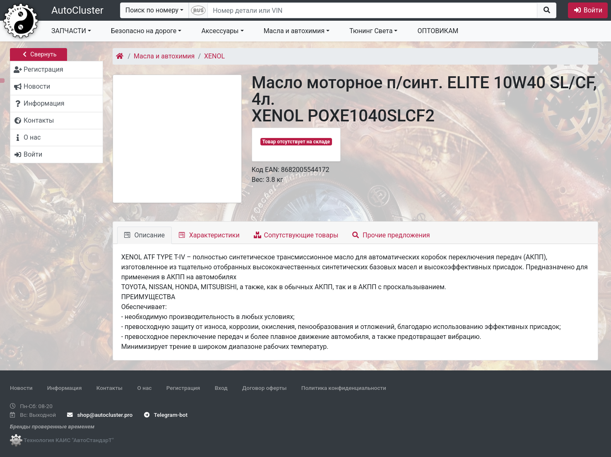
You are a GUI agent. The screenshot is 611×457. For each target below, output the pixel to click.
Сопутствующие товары (296, 235)
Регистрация (183, 387)
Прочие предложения (391, 235)
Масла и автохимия (294, 31)
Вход (221, 387)
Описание (144, 235)
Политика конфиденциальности (343, 387)
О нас (144, 387)
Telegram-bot (166, 414)
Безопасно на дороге (143, 31)
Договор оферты (264, 387)
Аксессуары (219, 31)
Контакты (109, 387)
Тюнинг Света (370, 31)
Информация (64, 387)
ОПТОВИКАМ (437, 31)
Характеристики (209, 235)
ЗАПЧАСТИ (68, 31)
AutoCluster (77, 10)
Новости (21, 387)
